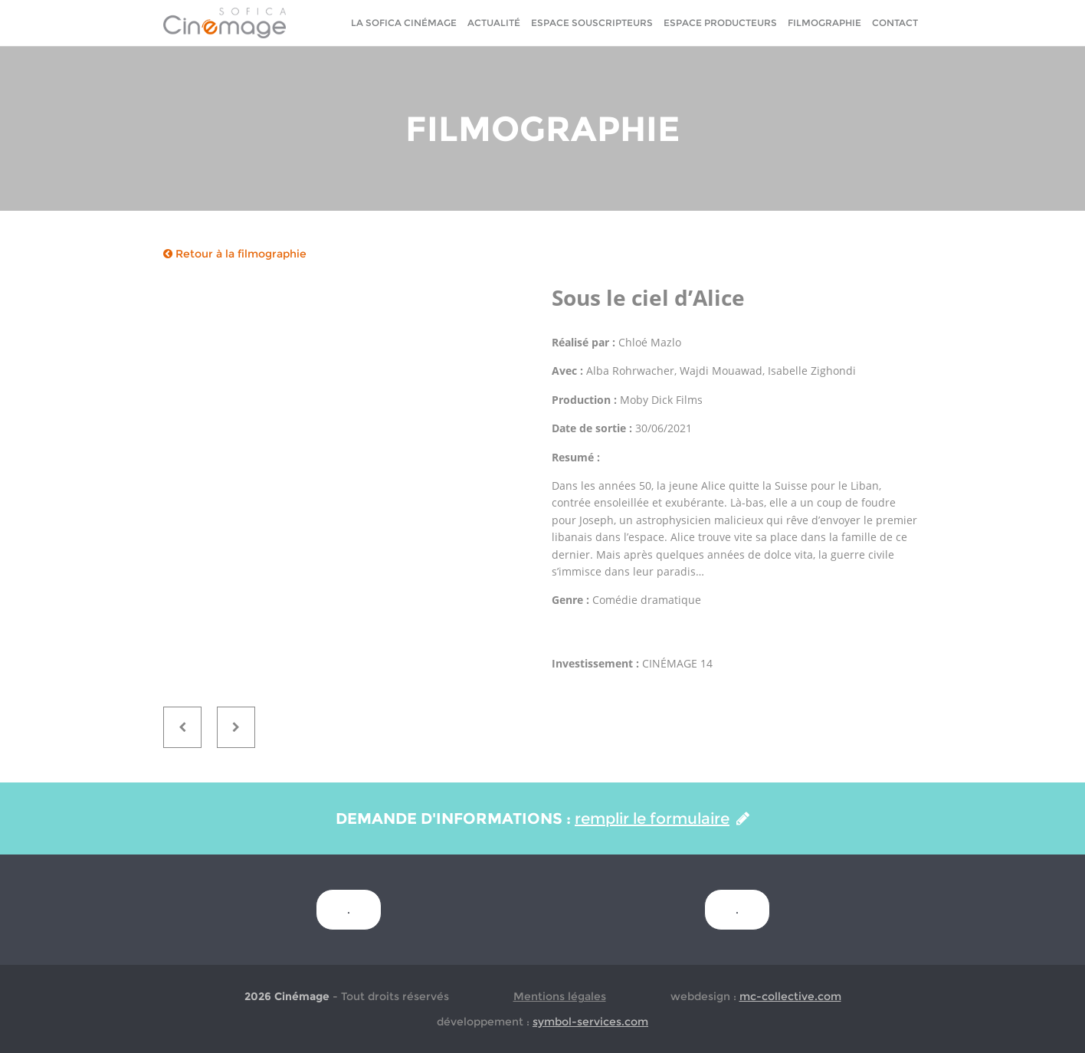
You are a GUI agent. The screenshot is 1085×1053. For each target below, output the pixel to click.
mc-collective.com (790, 996)
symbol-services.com (590, 1021)
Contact (895, 22)
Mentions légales (559, 996)
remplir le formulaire (662, 818)
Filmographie (824, 22)
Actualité (493, 22)
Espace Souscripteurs (592, 22)
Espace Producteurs (720, 22)
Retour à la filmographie (234, 254)
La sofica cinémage (404, 22)
